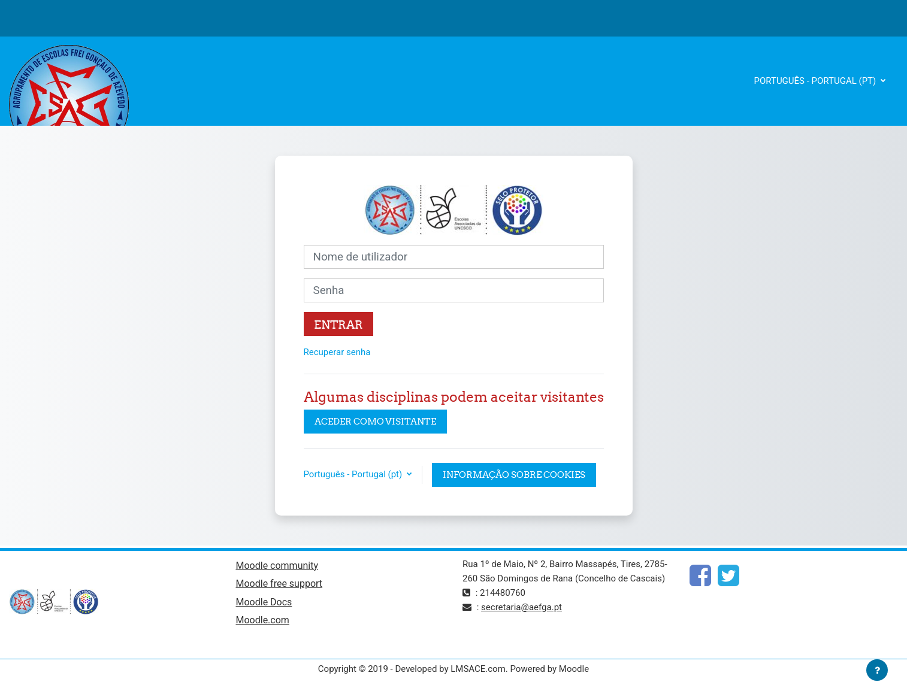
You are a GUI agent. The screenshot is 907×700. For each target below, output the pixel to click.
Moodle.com (262, 620)
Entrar (338, 324)
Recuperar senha (337, 352)
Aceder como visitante (375, 421)
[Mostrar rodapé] (877, 670)
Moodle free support (279, 583)
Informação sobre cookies (514, 474)
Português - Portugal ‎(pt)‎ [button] (354, 474)
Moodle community (277, 565)
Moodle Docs (264, 602)
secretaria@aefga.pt (521, 607)
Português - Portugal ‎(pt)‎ (816, 80)
